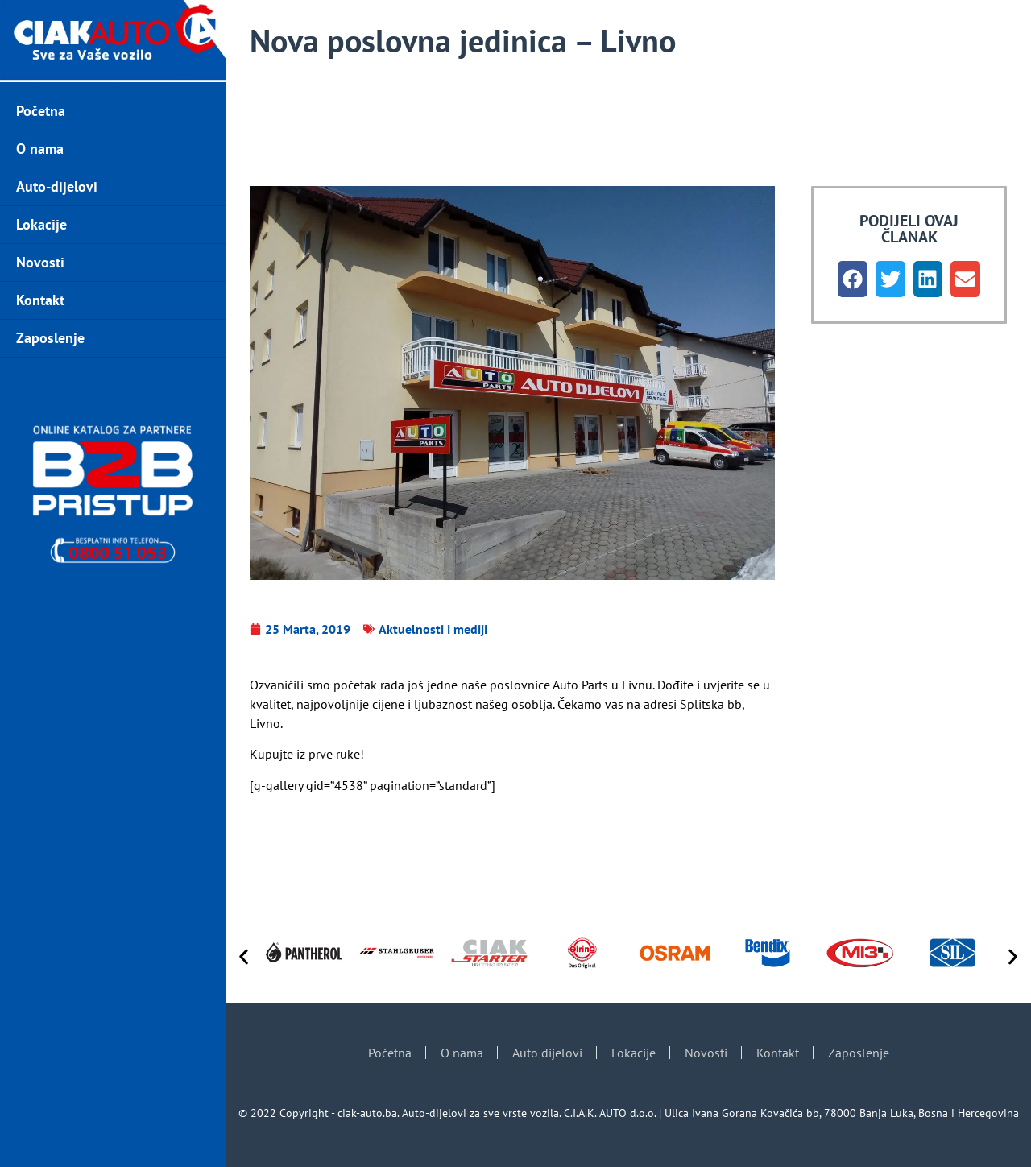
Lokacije (41, 224)
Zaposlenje (50, 338)
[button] (852, 279)
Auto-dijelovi (56, 186)
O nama (40, 148)
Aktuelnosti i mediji (433, 629)
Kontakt (40, 300)
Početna (40, 110)
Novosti (40, 262)
